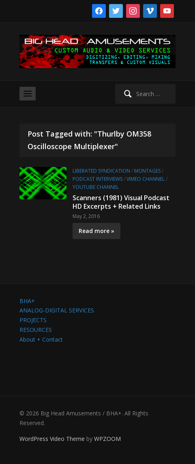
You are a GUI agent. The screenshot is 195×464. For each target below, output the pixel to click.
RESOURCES (35, 330)
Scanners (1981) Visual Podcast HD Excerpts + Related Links (121, 202)
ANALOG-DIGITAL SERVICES (56, 310)
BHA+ (27, 301)
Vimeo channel (145, 178)
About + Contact (41, 339)
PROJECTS (33, 320)
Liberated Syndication (101, 170)
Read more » (96, 231)
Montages (147, 170)
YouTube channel (96, 187)
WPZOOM (107, 439)
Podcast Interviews (97, 178)
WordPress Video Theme (52, 439)
